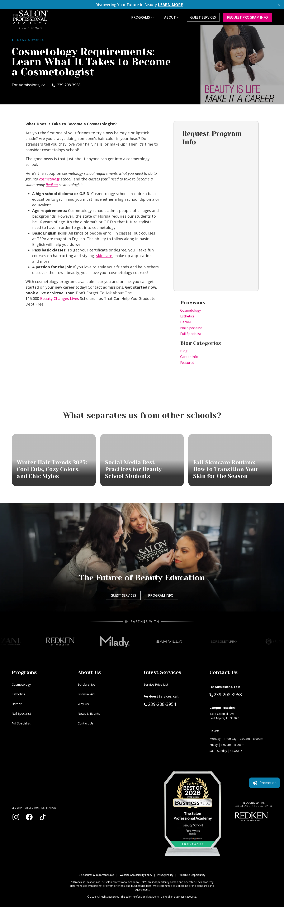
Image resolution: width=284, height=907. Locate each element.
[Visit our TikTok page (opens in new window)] (42, 817)
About (170, 17)
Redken (52, 184)
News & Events (28, 40)
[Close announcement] (279, 5)
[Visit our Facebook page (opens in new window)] (29, 817)
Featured (187, 362)
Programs (140, 17)
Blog (184, 351)
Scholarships (86, 684)
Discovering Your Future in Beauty (139, 4)
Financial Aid (86, 694)
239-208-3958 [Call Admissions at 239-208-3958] (225, 694)
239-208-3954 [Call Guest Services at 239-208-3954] (160, 704)
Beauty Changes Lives (59, 298)
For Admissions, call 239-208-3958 (46, 84)
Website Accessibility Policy (136, 875)
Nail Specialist (191, 328)
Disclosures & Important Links (96, 875)
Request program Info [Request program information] (247, 17)
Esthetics (187, 316)
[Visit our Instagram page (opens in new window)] (16, 817)
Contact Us (86, 723)
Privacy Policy (165, 875)
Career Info (189, 356)
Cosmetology (190, 310)
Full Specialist (190, 333)
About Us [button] (89, 672)
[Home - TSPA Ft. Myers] (30, 17)
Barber (185, 322)
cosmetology (49, 178)
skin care (104, 255)
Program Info (161, 595)
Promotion (264, 782)
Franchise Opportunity (192, 875)
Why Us (83, 704)
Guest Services (203, 17)
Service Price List (156, 684)
